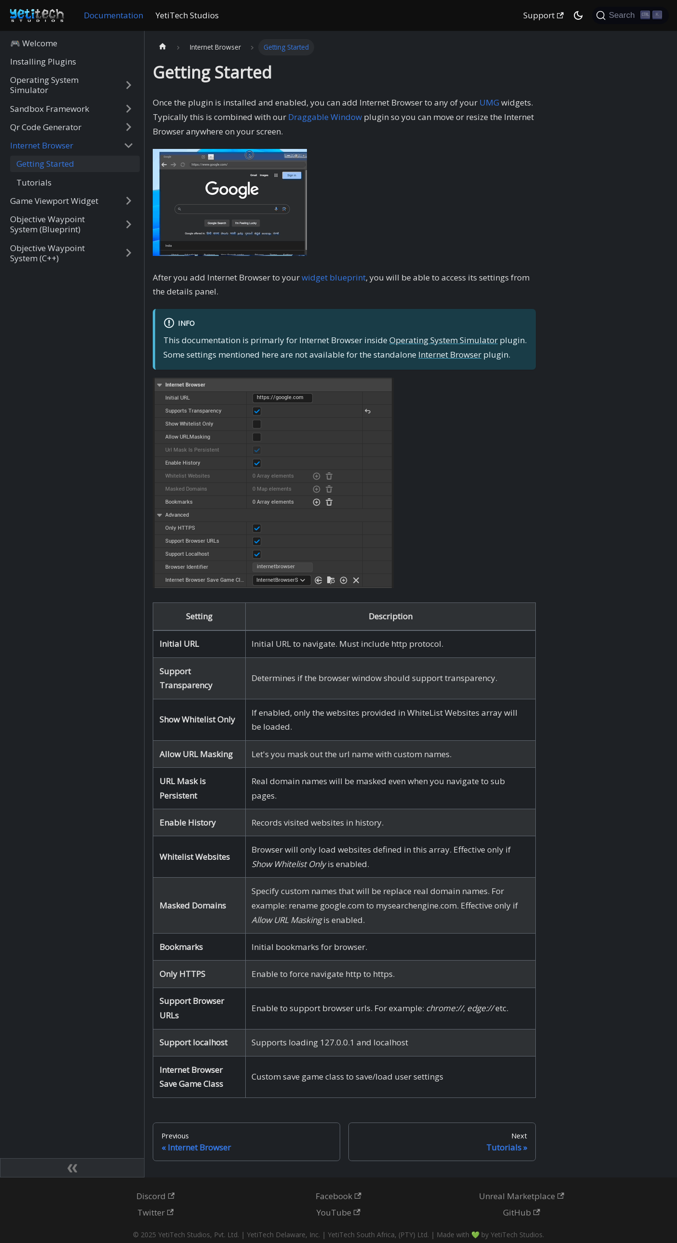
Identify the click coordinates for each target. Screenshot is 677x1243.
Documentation (113, 15)
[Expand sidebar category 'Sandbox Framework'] (128, 108)
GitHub (521, 1212)
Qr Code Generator (45, 127)
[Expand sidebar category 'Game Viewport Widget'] (128, 201)
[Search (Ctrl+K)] (630, 15)
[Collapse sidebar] (72, 1167)
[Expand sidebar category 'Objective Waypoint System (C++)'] (128, 253)
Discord (155, 1196)
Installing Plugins (43, 61)
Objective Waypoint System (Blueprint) (47, 224)
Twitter (155, 1212)
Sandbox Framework (49, 108)
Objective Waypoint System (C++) (47, 253)
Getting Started (45, 163)
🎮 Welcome (33, 43)
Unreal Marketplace (521, 1196)
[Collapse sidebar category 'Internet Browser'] (128, 145)
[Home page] (162, 47)
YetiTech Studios (187, 15)
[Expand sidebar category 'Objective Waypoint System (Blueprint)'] (128, 224)
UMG (489, 102)
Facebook (338, 1196)
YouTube (338, 1212)
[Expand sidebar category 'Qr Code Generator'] (128, 127)
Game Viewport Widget (54, 200)
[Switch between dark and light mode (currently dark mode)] (578, 15)
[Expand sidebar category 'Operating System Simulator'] (128, 85)
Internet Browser (41, 145)
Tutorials (34, 182)
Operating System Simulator (44, 84)
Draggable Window (325, 116)
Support (543, 15)
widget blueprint (334, 277)
